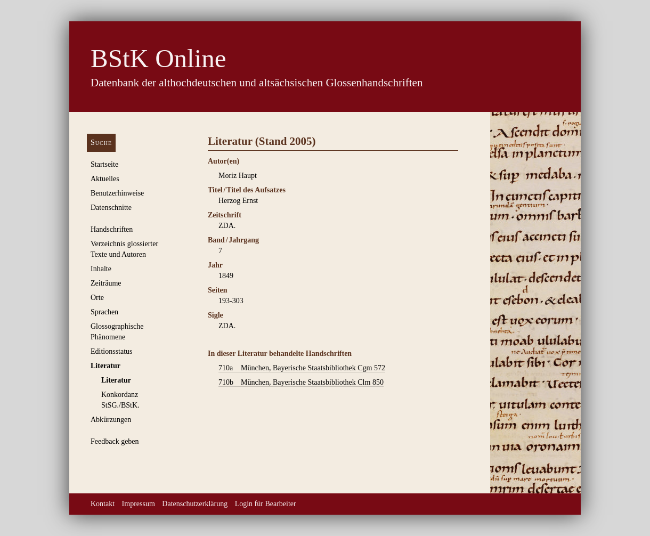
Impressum (138, 504)
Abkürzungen (111, 420)
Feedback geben (115, 441)
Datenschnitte (111, 208)
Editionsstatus (112, 351)
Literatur (105, 366)
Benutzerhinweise (117, 193)
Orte (97, 298)
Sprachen (104, 312)
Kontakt (103, 504)
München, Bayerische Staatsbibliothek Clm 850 (301, 382)
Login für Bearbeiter (265, 504)
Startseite (104, 164)
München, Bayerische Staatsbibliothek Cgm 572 (301, 368)
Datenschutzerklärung (195, 504)
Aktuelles (105, 179)
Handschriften (112, 229)
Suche (101, 143)
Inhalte (101, 269)
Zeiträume (106, 283)
